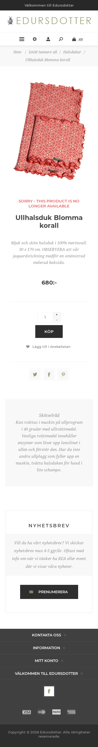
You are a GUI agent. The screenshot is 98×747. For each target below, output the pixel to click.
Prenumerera (53, 592)
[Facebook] (49, 691)
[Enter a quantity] (45, 317)
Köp (49, 331)
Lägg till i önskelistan (51, 346)
